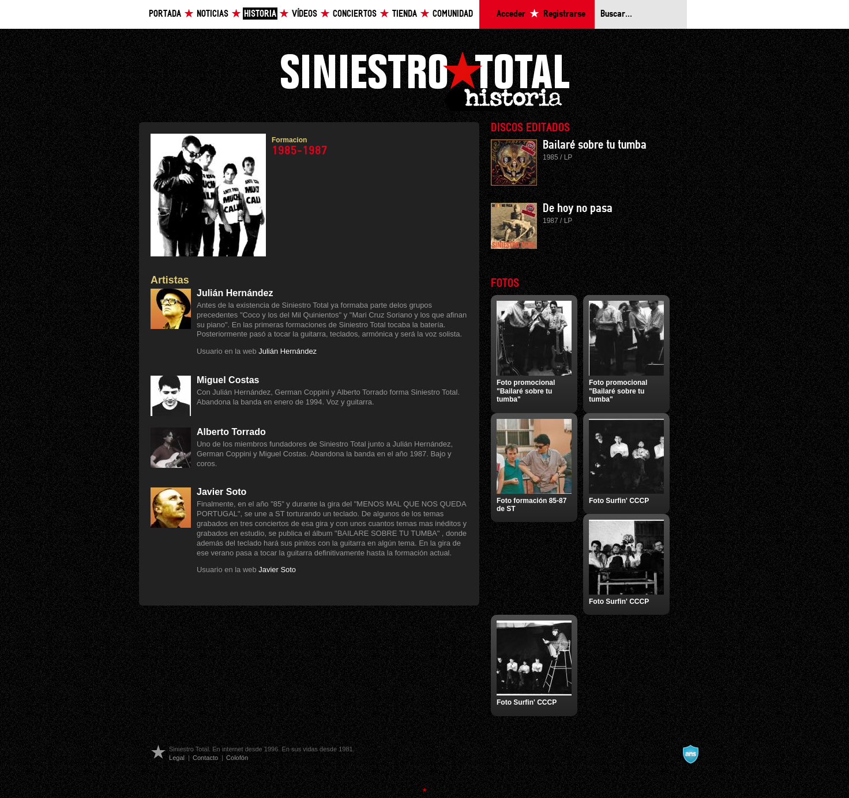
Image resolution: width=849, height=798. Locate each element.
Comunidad (453, 14)
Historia (260, 14)
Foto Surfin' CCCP (619, 501)
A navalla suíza (690, 754)
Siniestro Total (424, 80)
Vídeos (304, 14)
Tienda (404, 14)
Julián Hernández (235, 293)
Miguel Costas (228, 380)
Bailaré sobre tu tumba (595, 145)
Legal (177, 757)
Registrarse (564, 14)
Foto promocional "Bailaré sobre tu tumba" (526, 391)
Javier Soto (221, 492)
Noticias (212, 14)
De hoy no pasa (578, 208)
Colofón (237, 757)
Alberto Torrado (231, 432)
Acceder (511, 14)
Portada (165, 14)
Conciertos (355, 14)
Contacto (205, 757)
